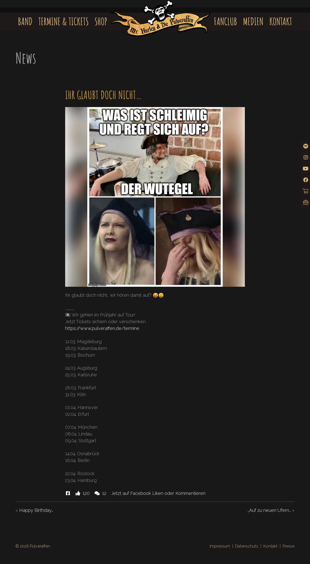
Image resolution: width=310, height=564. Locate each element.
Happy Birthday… (36, 510)
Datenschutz (246, 546)
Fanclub (225, 21)
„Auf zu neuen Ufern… (269, 510)
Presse (289, 546)
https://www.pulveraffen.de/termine (102, 328)
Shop (101, 21)
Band (25, 21)
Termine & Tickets (63, 21)
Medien (253, 21)
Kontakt (280, 21)
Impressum (220, 546)
